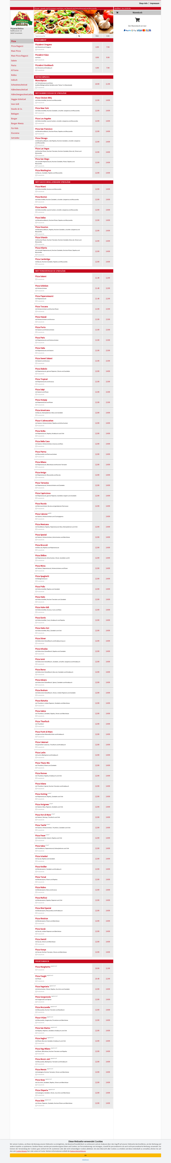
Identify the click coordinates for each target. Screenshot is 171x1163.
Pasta (13, 65)
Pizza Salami (40, 276)
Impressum (154, 3)
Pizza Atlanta (41, 247)
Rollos (14, 75)
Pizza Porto (40, 327)
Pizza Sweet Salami (43, 358)
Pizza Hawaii (40, 317)
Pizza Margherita (42, 966)
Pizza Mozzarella (42, 1007)
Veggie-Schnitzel (18, 99)
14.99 (108, 100)
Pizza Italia (40, 348)
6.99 (97, 47)
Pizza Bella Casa (42, 441)
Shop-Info (143, 3)
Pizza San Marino (42, 1028)
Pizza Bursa (40, 669)
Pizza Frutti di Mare (43, 731)
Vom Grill (15, 104)
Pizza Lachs (40, 752)
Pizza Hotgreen (42, 804)
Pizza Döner (40, 638)
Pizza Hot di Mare (43, 814)
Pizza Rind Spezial (43, 908)
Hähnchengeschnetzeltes (22, 94)
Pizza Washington (43, 170)
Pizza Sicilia (40, 431)
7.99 (107, 47)
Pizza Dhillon (40, 555)
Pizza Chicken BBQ (43, 97)
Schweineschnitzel (19, 84)
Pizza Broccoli (41, 545)
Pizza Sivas (40, 1079)
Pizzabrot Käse (42, 55)
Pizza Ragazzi (17, 46)
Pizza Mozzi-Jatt (42, 1059)
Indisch (14, 79)
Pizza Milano (40, 462)
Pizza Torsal (40, 877)
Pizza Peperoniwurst (44, 296)
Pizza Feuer (40, 835)
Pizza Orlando (41, 237)
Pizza (13, 41)
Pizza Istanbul (41, 856)
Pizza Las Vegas (42, 148)
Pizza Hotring (41, 794)
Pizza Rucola (40, 503)
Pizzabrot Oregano (43, 44)
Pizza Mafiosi (41, 897)
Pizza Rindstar (41, 918)
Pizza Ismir (40, 659)
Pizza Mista (40, 565)
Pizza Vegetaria (42, 986)
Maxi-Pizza (16, 51)
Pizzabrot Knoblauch (44, 65)
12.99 (97, 100)
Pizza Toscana (41, 306)
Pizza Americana (42, 410)
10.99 (97, 84)
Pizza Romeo (41, 773)
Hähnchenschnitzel (19, 89)
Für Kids (14, 128)
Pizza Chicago (41, 138)
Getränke (15, 137)
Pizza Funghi (40, 976)
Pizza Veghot (41, 1038)
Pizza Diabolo (41, 368)
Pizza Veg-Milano (42, 1048)
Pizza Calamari (41, 742)
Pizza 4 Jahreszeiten (44, 420)
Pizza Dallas (40, 217)
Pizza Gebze (40, 711)
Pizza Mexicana (42, 524)
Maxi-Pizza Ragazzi (19, 55)
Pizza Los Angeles (43, 118)
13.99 (108, 309)
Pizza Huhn (40, 597)
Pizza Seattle (41, 207)
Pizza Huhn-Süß (42, 607)
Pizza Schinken (41, 285)
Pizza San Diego (42, 159)
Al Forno (14, 70)
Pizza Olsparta (41, 1090)
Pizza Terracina (42, 482)
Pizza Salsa (40, 846)
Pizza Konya (40, 949)
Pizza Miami (40, 186)
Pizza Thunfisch (42, 721)
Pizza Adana (40, 783)
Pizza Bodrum (41, 690)
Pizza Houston (41, 227)
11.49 (97, 278)
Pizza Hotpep (41, 400)
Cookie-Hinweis (21, 1151)
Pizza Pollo (40, 586)
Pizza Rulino (40, 887)
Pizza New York (42, 108)
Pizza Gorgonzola (43, 997)
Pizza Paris (40, 337)
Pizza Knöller (41, 866)
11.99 (108, 84)
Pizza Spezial (41, 534)
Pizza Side (39, 1100)
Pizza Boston (41, 197)
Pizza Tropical (41, 379)
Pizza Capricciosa (42, 493)
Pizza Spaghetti (42, 576)
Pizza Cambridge (42, 259)
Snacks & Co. (16, 108)
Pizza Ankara (41, 680)
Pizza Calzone (41, 514)
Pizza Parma (40, 451)
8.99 (97, 57)
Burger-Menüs (17, 123)
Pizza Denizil (40, 939)
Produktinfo (39, 49)
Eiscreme (15, 133)
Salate (14, 60)
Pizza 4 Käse (40, 1017)
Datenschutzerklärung (78, 1151)
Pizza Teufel (40, 825)
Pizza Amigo (40, 472)
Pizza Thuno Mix (42, 763)
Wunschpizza (40, 80)
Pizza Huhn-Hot (42, 628)
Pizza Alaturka (41, 700)
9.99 (107, 57)
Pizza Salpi (40, 389)
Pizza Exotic (40, 617)
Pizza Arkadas (41, 648)
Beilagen (15, 113)
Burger (14, 118)
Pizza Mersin (40, 1069)
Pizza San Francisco (43, 129)
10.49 (97, 978)
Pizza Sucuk (40, 929)
